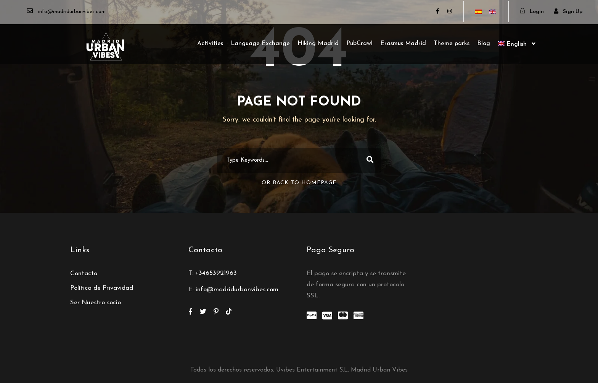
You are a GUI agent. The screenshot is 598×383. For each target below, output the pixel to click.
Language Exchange (260, 44)
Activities (210, 44)
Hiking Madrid (318, 44)
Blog (483, 44)
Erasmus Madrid (403, 44)
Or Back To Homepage (299, 183)
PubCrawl (359, 44)
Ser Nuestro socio (95, 302)
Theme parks (451, 44)
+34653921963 (216, 273)
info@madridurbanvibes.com (237, 289)
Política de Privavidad (101, 288)
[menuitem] (516, 51)
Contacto (83, 273)
